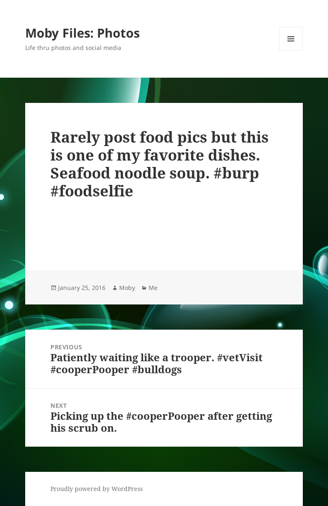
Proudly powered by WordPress (96, 489)
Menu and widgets (291, 50)
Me (153, 288)
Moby (127, 288)
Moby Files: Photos (82, 32)
